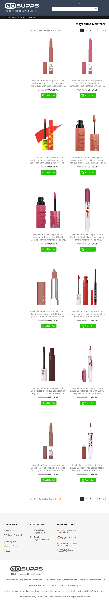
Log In (70, 4)
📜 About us (8, 530)
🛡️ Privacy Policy (10, 541)
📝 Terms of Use (10, 546)
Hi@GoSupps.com (41, 539)
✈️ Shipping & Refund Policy (12, 536)
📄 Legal (7, 551)
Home (5, 17)
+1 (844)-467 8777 (41, 532)
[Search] (74, 9)
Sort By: (33, 30)
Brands (14, 17)
